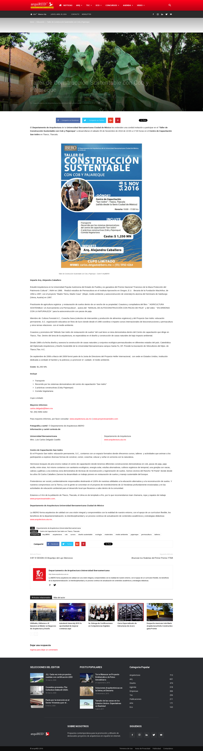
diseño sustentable (85, 534)
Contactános (168, 748)
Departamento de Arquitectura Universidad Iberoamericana (57, 103)
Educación (40, 22)
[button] (169, 5)
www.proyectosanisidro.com (105, 419)
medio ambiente (122, 534)
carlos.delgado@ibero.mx (41, 408)
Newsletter (86, 14)
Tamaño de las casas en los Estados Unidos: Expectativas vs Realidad (108, 703)
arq (79, 5)
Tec (89, 5)
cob (66, 534)
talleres (157, 534)
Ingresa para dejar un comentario (44, 650)
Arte (131, 703)
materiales (109, 534)
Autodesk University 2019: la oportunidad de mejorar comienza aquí (70, 626)
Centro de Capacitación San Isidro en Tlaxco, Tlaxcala (59, 531)
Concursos (112, 5)
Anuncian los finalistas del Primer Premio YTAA (152, 558)
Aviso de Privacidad (142, 748)
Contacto (75, 14)
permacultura (146, 534)
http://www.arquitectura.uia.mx (58, 574)
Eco (99, 5)
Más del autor (59, 598)
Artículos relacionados (41, 598)
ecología (98, 534)
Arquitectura (135, 675)
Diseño (133, 683)
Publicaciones (135, 699)
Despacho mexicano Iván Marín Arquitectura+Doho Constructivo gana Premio (160, 626)
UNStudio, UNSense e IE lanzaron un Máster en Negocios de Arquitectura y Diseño (43, 626)
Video (141, 5)
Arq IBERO (46, 534)
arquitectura (57, 534)
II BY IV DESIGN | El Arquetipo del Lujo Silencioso (51, 558)
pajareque (134, 534)
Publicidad (157, 748)
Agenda (128, 5)
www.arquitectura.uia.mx (80, 419)
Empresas (134, 691)
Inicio (32, 22)
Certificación (93, 620)
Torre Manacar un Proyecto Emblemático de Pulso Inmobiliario (107, 677)
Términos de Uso (126, 748)
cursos (72, 534)
